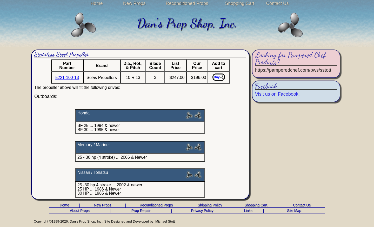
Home (97, 3)
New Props (134, 3)
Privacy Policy (202, 211)
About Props (80, 211)
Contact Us (277, 3)
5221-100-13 (67, 77)
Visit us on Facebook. (277, 94)
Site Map (294, 211)
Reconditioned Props (187, 3)
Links (248, 211)
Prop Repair (140, 211)
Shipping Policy (210, 205)
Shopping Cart (239, 3)
